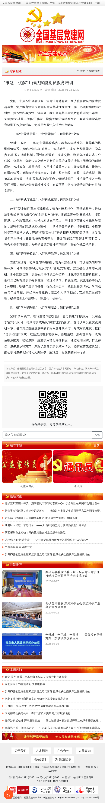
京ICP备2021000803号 (87, 797)
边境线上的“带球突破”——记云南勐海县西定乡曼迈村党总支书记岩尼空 (46, 539)
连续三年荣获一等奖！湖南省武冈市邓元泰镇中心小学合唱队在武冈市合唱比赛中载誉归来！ (54, 503)
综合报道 (94, 71)
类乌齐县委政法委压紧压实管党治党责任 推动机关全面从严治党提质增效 (47, 554)
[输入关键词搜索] (47, 435)
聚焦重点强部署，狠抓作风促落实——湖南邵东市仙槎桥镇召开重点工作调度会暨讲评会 (54, 510)
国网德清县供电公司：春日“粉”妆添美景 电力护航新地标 (38, 713)
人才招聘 (42, 750)
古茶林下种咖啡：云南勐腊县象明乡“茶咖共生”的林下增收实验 (41, 517)
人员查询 (85, 750)
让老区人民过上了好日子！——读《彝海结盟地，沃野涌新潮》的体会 (46, 525)
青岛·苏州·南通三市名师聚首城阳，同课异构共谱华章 (36, 676)
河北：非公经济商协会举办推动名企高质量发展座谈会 (36, 698)
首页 (81, 71)
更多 (97, 445)
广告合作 (63, 750)
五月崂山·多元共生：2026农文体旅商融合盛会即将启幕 (37, 705)
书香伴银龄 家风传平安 (18, 547)
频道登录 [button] (63, 759)
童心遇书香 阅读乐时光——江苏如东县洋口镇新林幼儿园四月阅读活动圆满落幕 (52, 727)
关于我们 (20, 750)
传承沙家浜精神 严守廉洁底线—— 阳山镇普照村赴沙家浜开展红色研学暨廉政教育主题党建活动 (54, 720)
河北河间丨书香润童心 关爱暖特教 (25, 684)
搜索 (97, 434)
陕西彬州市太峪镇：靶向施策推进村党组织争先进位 (35, 532)
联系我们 (40, 759)
